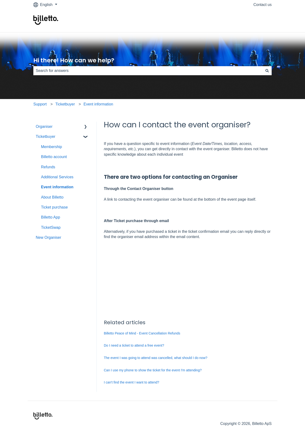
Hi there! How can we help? (73, 60)
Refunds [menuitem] (48, 167)
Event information (98, 104)
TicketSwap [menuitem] (51, 227)
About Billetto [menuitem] (52, 197)
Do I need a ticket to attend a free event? (134, 345)
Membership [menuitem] (51, 147)
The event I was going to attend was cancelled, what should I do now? (155, 358)
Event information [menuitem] (57, 187)
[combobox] (148, 70)
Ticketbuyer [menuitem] (45, 136)
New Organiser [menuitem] (48, 237)
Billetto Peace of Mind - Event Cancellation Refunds (142, 333)
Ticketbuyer (65, 104)
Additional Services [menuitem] (57, 177)
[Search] (267, 70)
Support (40, 104)
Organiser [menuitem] (44, 126)
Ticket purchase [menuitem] (54, 207)
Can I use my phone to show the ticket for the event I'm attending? (153, 370)
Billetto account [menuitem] (54, 157)
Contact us (263, 5)
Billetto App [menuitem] (50, 217)
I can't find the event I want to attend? (131, 382)
